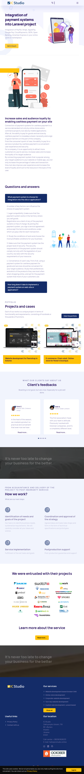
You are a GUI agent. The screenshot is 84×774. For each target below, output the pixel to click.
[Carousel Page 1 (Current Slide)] (38, 438)
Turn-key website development (55, 702)
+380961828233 (59, 739)
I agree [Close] (73, 770)
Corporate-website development (56, 698)
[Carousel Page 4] (43, 438)
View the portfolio (70, 316)
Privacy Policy (32, 771)
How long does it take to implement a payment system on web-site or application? (23, 287)
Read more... (42, 638)
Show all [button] (49, 710)
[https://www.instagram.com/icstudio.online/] (44, 746)
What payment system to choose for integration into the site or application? (24, 198)
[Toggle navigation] (77, 2)
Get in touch (11, 47)
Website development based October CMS (60, 692)
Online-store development (54, 695)
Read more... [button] (23, 432)
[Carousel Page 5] (45, 438)
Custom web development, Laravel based (59, 705)
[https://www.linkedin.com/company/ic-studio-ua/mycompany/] (48, 746)
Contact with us (12, 725)
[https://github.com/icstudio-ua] (52, 746)
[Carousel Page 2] (40, 438)
